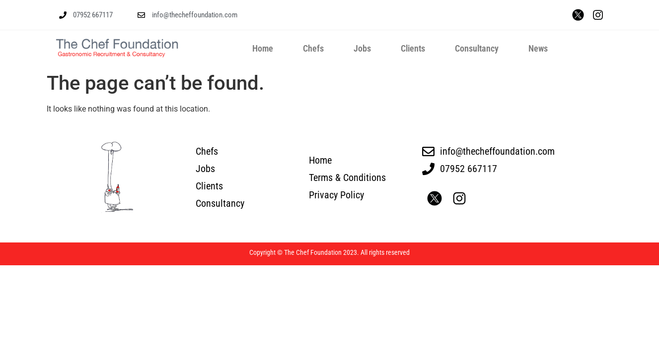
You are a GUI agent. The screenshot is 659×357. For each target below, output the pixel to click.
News (538, 48)
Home (262, 48)
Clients (413, 48)
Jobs (362, 48)
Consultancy (477, 48)
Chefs (313, 48)
